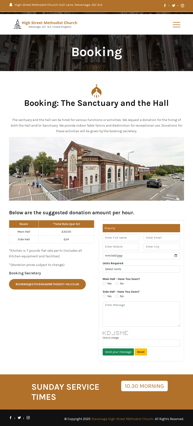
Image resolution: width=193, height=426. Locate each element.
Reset (141, 352)
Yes (109, 283)
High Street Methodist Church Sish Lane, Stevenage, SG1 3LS (55, 5)
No (122, 283)
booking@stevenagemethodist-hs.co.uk (47, 284)
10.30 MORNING (144, 386)
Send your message (118, 352)
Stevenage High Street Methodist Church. (123, 419)
